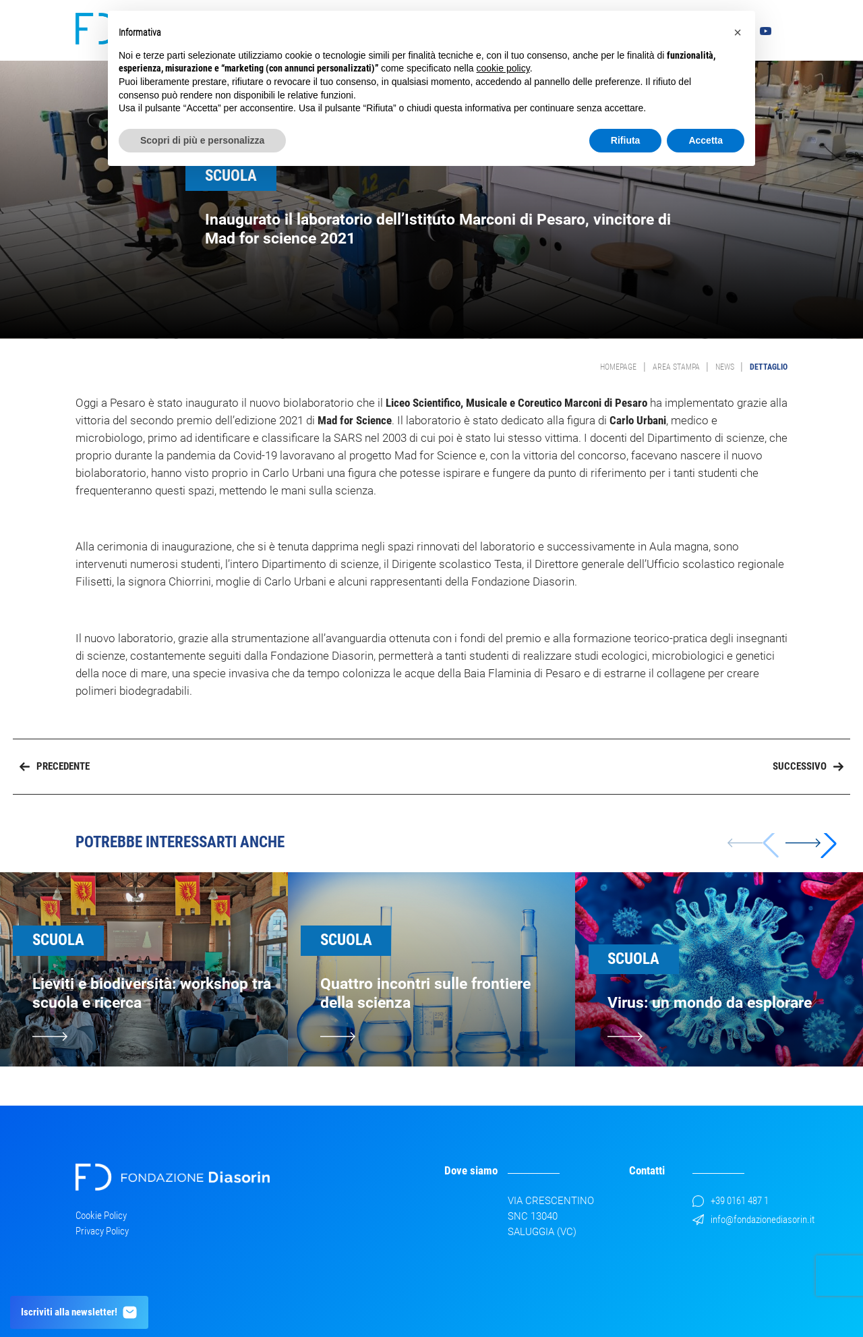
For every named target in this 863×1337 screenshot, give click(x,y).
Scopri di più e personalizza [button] (202, 140)
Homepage (618, 367)
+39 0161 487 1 (730, 1201)
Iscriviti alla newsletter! (79, 1312)
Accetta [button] (705, 140)
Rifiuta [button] (626, 140)
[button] (811, 843)
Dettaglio (768, 367)
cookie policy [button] (503, 68)
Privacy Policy (102, 1231)
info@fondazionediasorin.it (753, 1220)
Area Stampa (676, 367)
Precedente (55, 766)
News (724, 367)
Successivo (808, 766)
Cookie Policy (101, 1216)
